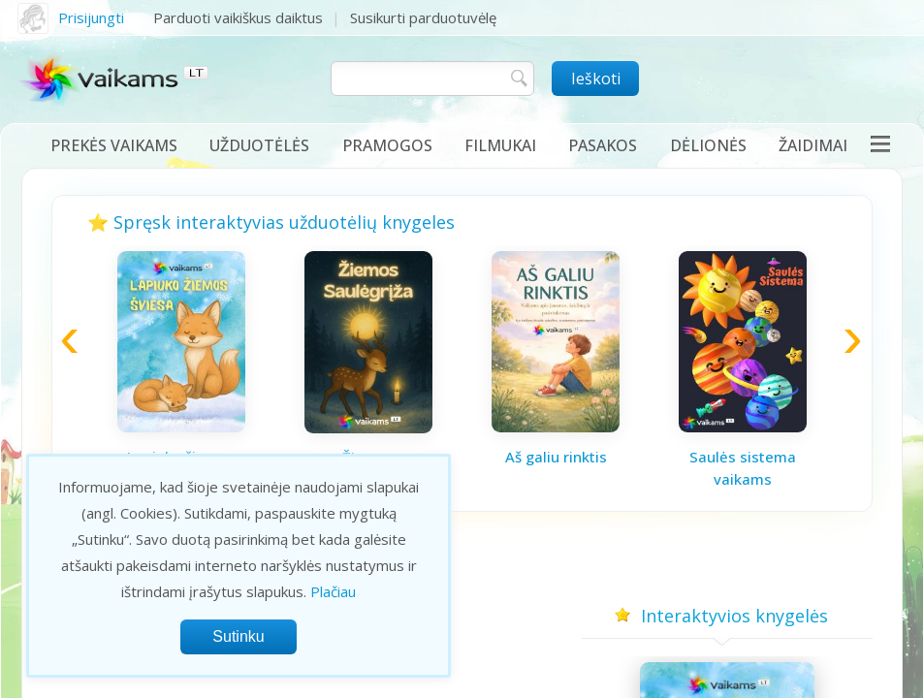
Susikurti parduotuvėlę (423, 17)
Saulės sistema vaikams (742, 468)
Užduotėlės (259, 145)
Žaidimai (813, 145)
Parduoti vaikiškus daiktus (238, 17)
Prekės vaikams (113, 145)
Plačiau (333, 591)
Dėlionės (708, 145)
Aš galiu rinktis (556, 456)
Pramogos (387, 145)
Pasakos (602, 145)
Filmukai (500, 145)
